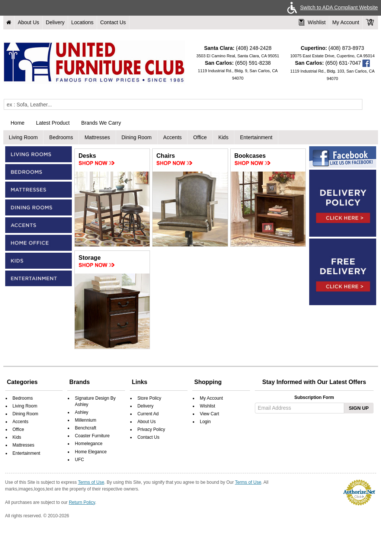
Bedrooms (61, 137)
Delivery (55, 22)
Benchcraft (85, 428)
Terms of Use (91, 482)
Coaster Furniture (92, 435)
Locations (82, 22)
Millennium (85, 420)
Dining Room (137, 137)
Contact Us (113, 22)
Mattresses (97, 137)
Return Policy (82, 502)
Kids (223, 137)
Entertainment (256, 137)
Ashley (81, 412)
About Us (28, 22)
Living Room (23, 137)
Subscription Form (314, 397)
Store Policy (149, 398)
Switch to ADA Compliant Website (331, 7)
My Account (345, 22)
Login (205, 421)
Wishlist (312, 22)
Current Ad (148, 413)
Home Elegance (90, 451)
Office (199, 137)
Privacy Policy (151, 429)
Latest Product (53, 123)
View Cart (209, 413)
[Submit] (368, 104)
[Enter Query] (183, 104)
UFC (79, 459)
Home (18, 123)
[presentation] (313, 434)
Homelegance (88, 443)
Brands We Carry (101, 123)
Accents (172, 137)
